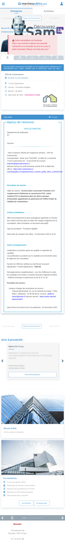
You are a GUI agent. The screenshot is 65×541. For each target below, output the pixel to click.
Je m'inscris (26, 503)
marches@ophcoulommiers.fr (18, 164)
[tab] (7, 57)
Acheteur (49, 11)
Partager (53, 117)
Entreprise (16, 11)
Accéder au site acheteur (16, 78)
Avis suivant (55, 18)
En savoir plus (41, 503)
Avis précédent (9, 18)
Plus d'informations (32, 375)
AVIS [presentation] (7, 57)
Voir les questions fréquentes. (14, 432)
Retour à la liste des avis (31, 18)
